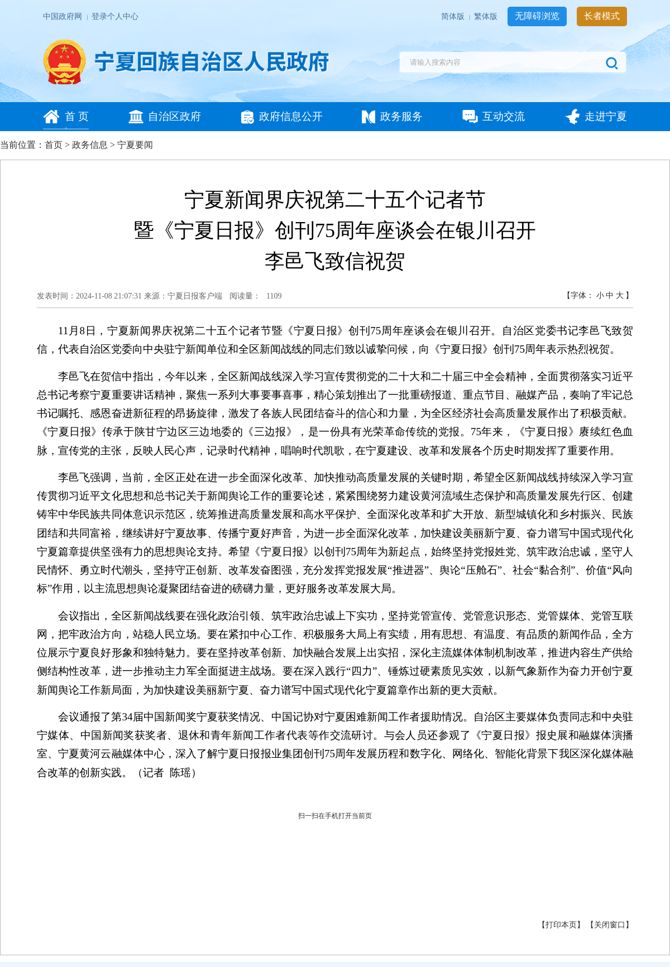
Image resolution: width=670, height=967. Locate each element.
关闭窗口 (609, 925)
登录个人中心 (115, 16)
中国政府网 (63, 16)
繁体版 (486, 16)
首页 (54, 145)
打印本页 (561, 925)
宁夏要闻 (135, 145)
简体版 (453, 16)
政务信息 (90, 145)
